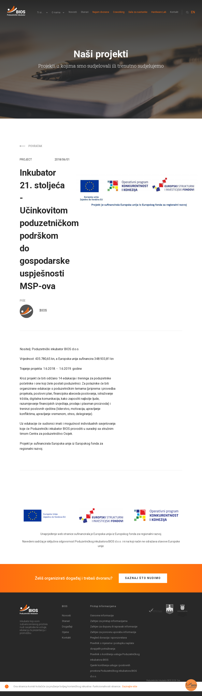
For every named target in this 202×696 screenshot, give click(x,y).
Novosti (73, 12)
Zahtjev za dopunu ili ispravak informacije (113, 626)
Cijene (65, 632)
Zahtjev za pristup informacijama (108, 621)
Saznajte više (129, 686)
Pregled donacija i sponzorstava (108, 637)
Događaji (67, 626)
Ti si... (40, 12)
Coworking (118, 12)
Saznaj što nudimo (143, 578)
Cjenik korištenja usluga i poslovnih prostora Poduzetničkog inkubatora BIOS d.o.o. (113, 671)
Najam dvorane (101, 12)
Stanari (85, 12)
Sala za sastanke (137, 12)
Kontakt (174, 12)
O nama (56, 12)
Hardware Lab (158, 12)
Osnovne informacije (102, 615)
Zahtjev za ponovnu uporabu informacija (113, 632)
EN (193, 12)
